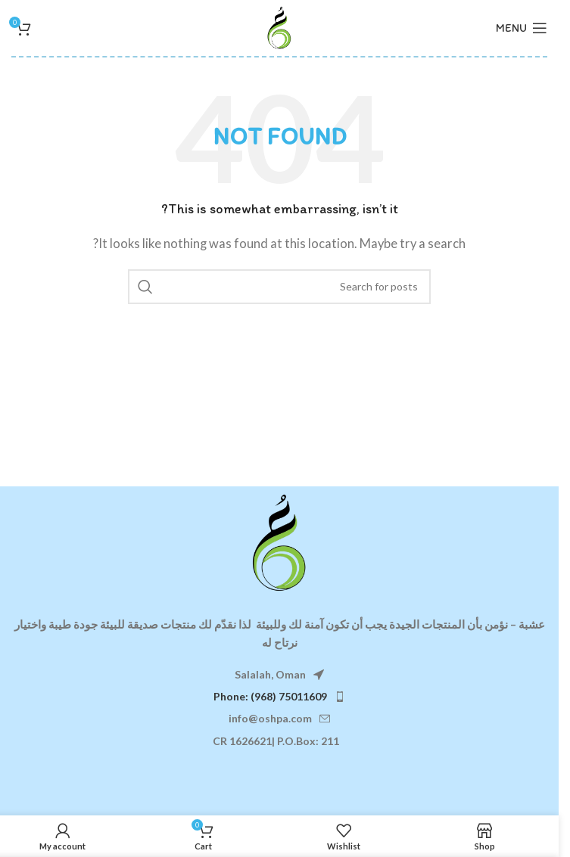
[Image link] (279, 541)
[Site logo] (279, 26)
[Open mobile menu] (521, 28)
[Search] (279, 286)
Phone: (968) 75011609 (270, 696)
